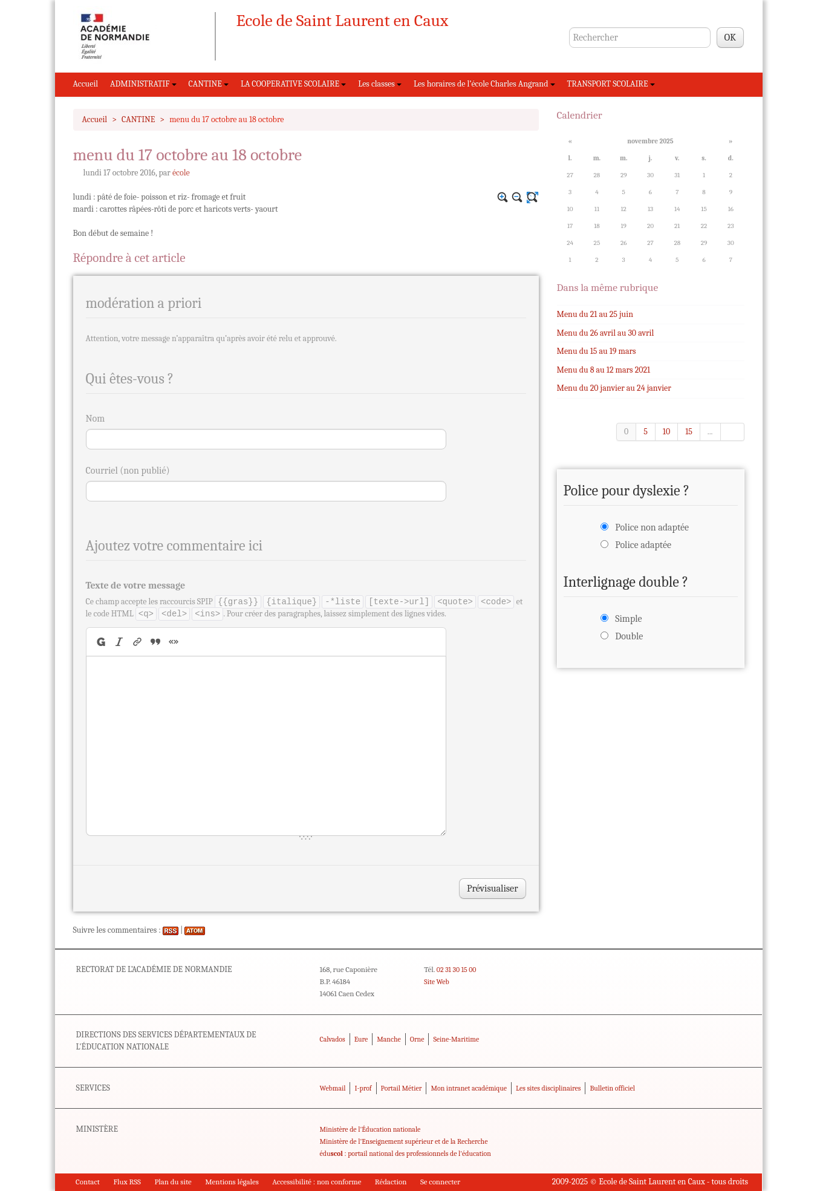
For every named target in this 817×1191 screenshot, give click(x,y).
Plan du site (172, 1181)
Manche (388, 1039)
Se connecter (440, 1181)
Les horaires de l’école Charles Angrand (484, 84)
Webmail (333, 1088)
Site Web (436, 981)
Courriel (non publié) (128, 470)
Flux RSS (127, 1181)
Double (629, 636)
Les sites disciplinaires (548, 1088)
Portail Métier (401, 1088)
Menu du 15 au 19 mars (596, 351)
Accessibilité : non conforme (316, 1181)
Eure (361, 1039)
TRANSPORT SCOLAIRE (611, 84)
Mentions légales (232, 1181)
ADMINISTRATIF (143, 84)
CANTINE (209, 84)
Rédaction (391, 1181)
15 (688, 431)
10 (666, 431)
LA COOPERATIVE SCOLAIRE (293, 84)
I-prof (363, 1088)
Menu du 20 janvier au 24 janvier (614, 388)
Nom (95, 418)
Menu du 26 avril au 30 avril (605, 333)
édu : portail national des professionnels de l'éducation (405, 1153)
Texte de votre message (136, 585)
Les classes (380, 84)
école (181, 173)
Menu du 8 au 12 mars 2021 (604, 370)
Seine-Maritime (456, 1039)
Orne (417, 1039)
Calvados (332, 1039)
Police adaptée (643, 545)
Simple (628, 618)
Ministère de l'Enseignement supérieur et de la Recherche (404, 1141)
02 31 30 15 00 (457, 969)
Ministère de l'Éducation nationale (370, 1129)
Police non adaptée (652, 527)
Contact (88, 1181)
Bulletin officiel (612, 1088)
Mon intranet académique (469, 1088)
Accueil (86, 84)
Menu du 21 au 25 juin (595, 314)
